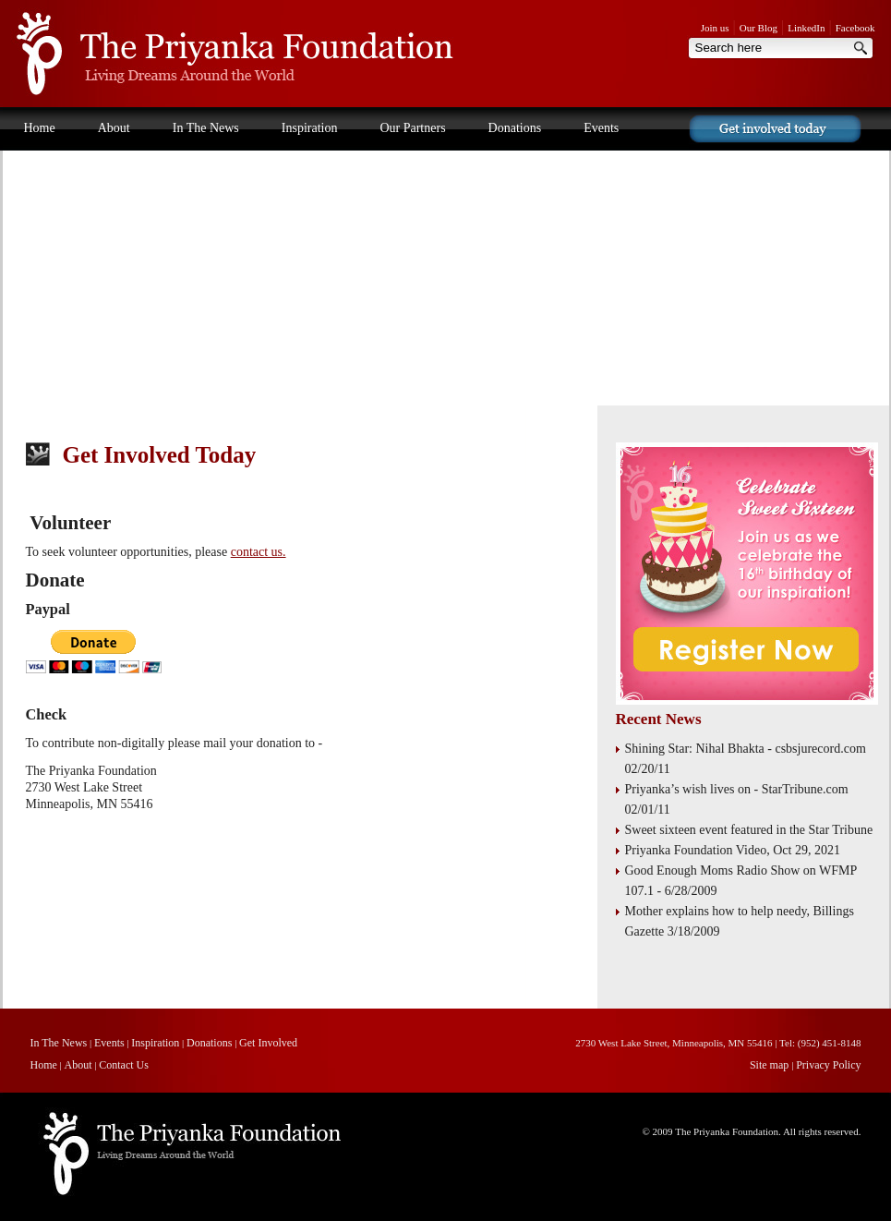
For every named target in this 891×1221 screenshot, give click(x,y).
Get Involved (268, 1042)
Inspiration (310, 128)
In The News (206, 128)
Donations (515, 128)
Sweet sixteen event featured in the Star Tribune (749, 830)
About (114, 128)
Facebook (855, 27)
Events (601, 128)
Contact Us (53, 170)
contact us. (258, 552)
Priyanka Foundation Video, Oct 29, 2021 (732, 850)
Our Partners (412, 128)
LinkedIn (806, 27)
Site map (770, 1064)
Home (39, 128)
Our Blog (758, 27)
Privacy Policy (828, 1064)
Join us (715, 27)
